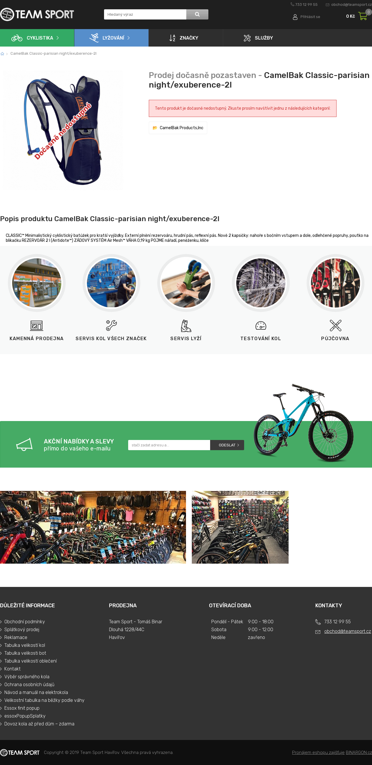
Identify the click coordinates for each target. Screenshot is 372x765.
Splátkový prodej (21, 629)
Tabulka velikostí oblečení (30, 661)
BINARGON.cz (359, 752)
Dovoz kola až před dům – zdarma (39, 724)
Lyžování (106, 37)
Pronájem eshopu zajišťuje (318, 752)
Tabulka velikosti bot (25, 653)
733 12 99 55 (306, 4)
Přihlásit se (310, 17)
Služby (258, 38)
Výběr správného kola (26, 676)
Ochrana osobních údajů (29, 684)
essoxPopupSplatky (25, 716)
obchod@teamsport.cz (351, 4)
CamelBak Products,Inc (181, 127)
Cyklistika (32, 38)
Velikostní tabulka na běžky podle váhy (44, 700)
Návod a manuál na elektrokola (36, 692)
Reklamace (15, 637)
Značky (183, 38)
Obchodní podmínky (24, 621)
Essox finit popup (22, 708)
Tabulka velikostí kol (24, 645)
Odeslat (227, 445)
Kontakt (12, 669)
